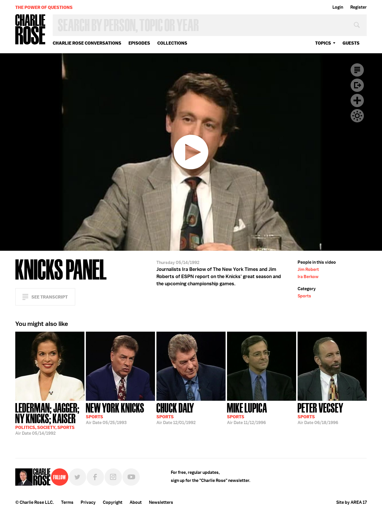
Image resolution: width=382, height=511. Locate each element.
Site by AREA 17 (351, 502)
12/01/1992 (176, 413)
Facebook (95, 477)
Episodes (139, 43)
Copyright (112, 502)
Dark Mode (357, 115)
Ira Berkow (308, 277)
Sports (304, 296)
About (136, 502)
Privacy (88, 502)
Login (337, 7)
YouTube (131, 477)
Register (358, 7)
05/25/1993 (115, 413)
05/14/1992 (49, 418)
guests (351, 43)
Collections (172, 43)
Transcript (357, 70)
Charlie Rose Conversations (87, 43)
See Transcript (49, 297)
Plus (357, 100)
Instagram (113, 477)
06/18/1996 (320, 413)
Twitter (77, 477)
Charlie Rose (30, 29)
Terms (67, 502)
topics (323, 43)
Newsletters (161, 502)
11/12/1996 (247, 413)
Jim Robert (308, 269)
